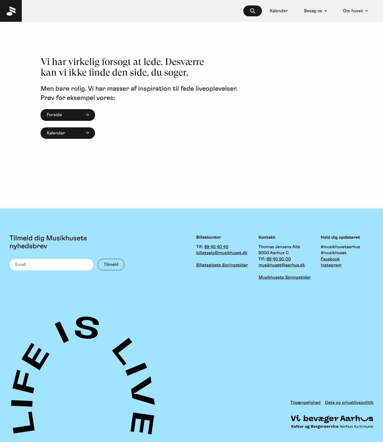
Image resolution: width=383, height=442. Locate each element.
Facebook (330, 259)
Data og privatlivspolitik (349, 403)
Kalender (56, 133)
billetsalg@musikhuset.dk (221, 253)
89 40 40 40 (216, 247)
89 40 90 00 (278, 259)
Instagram (331, 265)
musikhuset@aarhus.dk (282, 265)
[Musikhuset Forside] (11, 11)
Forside (54, 115)
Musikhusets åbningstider (285, 277)
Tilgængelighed (305, 403)
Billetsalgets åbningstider (222, 265)
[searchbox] (252, 11)
